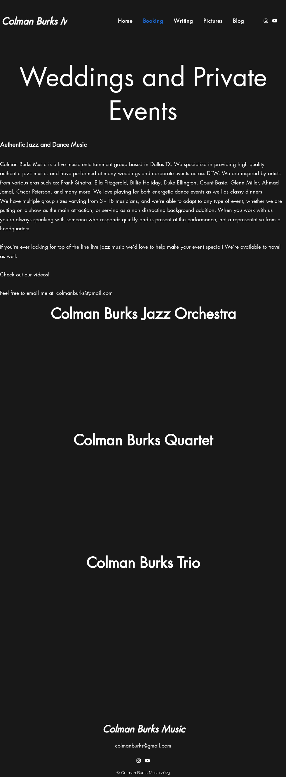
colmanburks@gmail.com (84, 292)
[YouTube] (275, 21)
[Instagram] (266, 21)
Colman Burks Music (42, 21)
